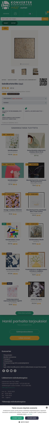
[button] (24, 422)
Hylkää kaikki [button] (32, 418)
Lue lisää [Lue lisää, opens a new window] (29, 414)
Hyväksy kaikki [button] (17, 418)
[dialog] (24, 212)
